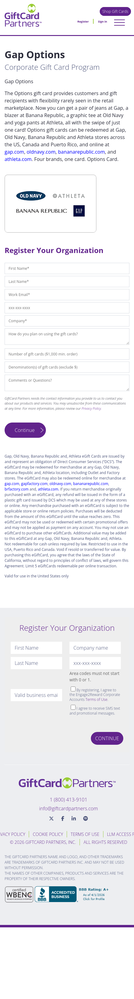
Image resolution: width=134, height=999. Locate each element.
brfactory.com (16, 489)
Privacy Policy (91, 408)
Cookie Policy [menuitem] (48, 834)
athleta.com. (48, 489)
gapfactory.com (34, 483)
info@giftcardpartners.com (68, 808)
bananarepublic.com (81, 151)
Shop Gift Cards (115, 11)
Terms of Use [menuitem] (85, 834)
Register (83, 21)
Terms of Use (96, 699)
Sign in (102, 21)
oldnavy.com (41, 151)
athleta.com (18, 159)
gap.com (14, 151)
